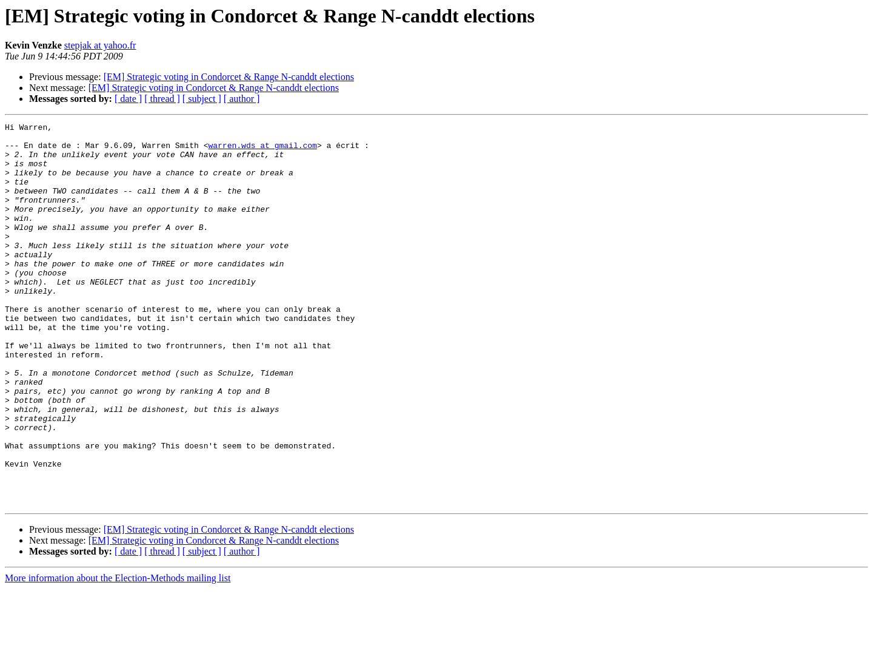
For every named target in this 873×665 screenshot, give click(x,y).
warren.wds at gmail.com (262, 150)
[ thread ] (162, 98)
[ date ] (128, 98)
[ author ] (242, 98)
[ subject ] (201, 98)
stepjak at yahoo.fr (100, 45)
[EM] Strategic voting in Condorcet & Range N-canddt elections (229, 77)
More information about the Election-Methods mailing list (117, 654)
